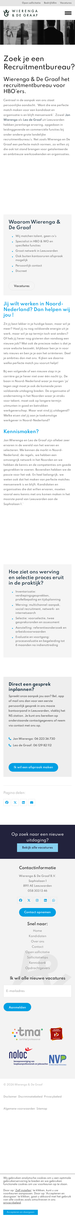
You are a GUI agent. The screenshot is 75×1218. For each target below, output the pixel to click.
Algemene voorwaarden (19, 1108)
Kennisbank (37, 962)
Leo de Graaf (32, 119)
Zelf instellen (23, 1190)
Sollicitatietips (37, 957)
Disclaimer (10, 1096)
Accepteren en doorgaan (20, 1212)
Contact (37, 946)
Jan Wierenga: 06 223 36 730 (32, 738)
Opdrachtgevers (37, 968)
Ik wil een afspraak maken (33, 767)
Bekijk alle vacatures (37, 847)
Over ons (37, 941)
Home (37, 930)
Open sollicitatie (31, 3)
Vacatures (66, 3)
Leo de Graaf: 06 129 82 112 (30, 745)
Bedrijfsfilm (50, 3)
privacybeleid (12, 1202)
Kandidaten (37, 936)
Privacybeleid (53, 1096)
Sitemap (41, 1108)
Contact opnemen (37, 912)
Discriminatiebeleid (30, 1096)
